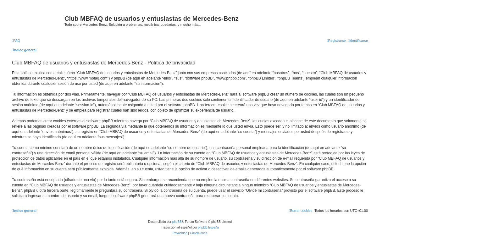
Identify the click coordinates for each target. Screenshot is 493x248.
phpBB (177, 221)
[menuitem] (16, 40)
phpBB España (208, 227)
